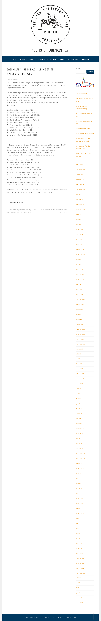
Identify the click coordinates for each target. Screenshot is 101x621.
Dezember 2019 (80, 329)
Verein (31, 59)
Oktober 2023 (80, 205)
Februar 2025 (79, 175)
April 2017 (78, 438)
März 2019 (79, 364)
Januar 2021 (79, 294)
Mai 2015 (78, 533)
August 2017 (79, 433)
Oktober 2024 (80, 185)
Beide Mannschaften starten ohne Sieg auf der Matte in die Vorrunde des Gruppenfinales (21, 211)
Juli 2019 (78, 354)
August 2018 (79, 384)
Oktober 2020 (80, 304)
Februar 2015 (79, 548)
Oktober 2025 (80, 165)
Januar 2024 (79, 200)
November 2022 (80, 244)
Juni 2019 (78, 359)
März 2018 (79, 409)
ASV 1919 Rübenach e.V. (50, 50)
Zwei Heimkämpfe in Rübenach (85, 134)
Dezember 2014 (80, 558)
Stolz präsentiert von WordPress (37, 617)
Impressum (85, 59)
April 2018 (78, 404)
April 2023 (78, 224)
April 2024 (78, 195)
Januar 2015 (79, 553)
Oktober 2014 (80, 568)
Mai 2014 (78, 588)
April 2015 (78, 538)
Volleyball (41, 59)
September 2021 (80, 279)
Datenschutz (73, 59)
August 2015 (79, 518)
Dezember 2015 (80, 498)
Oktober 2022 (80, 249)
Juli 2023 (78, 214)
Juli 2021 (78, 284)
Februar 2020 (79, 324)
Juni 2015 (78, 528)
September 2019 (80, 344)
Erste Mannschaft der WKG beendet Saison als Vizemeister (53, 211)
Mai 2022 (78, 259)
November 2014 (80, 563)
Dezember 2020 (80, 299)
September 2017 (80, 428)
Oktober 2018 (80, 374)
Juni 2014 (78, 583)
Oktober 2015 (80, 508)
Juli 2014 (78, 578)
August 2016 (79, 473)
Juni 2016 (78, 478)
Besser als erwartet (81, 94)
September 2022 (80, 254)
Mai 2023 (78, 219)
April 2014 (78, 593)
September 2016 (80, 468)
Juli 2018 (78, 389)
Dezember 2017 (80, 424)
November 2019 (80, 334)
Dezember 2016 (80, 453)
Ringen (22, 59)
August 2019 (79, 349)
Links (62, 59)
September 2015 (80, 513)
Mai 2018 (78, 399)
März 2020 (79, 319)
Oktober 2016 (80, 463)
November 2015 (80, 503)
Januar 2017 (79, 448)
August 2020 (79, 309)
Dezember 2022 (80, 239)
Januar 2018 (79, 419)
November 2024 (80, 180)
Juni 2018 (78, 394)
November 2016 (80, 458)
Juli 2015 (78, 523)
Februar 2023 (79, 229)
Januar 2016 (79, 493)
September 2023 (80, 209)
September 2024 (80, 190)
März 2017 (79, 443)
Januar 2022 (79, 269)
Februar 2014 (79, 598)
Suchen (78, 68)
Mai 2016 (78, 483)
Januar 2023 (79, 234)
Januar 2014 (79, 603)
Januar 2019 (79, 369)
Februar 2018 (79, 414)
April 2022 (78, 264)
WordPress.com (70, 617)
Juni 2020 (78, 314)
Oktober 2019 (80, 339)
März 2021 (79, 289)
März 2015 (79, 543)
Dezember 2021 (80, 274)
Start (14, 59)
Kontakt (53, 59)
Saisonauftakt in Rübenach (83, 129)
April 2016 (78, 488)
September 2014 (80, 573)
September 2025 (80, 170)
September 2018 (80, 379)
